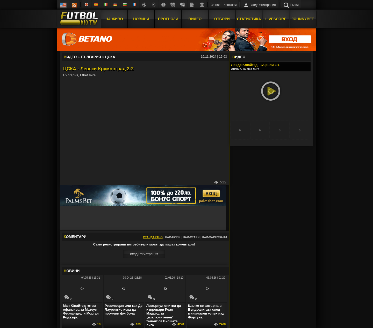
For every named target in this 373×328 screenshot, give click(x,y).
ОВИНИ (72, 271)
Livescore (276, 19)
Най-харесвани (214, 237)
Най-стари (191, 237)
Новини (141, 19)
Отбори (222, 19)
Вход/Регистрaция (144, 254)
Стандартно (153, 237)
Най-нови (173, 237)
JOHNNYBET (303, 19)
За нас (215, 5)
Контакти (230, 5)
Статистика (249, 19)
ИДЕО (238, 57)
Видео (195, 19)
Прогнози (168, 19)
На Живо (114, 19)
